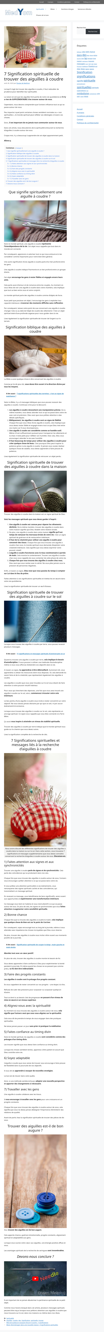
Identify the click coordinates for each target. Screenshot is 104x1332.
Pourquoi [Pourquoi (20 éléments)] (79, 66)
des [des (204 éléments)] (84, 55)
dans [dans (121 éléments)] (79, 55)
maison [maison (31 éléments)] (79, 61)
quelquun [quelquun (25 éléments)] (85, 66)
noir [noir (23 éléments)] (90, 64)
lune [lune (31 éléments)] (94, 58)
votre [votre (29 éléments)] (82, 96)
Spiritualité (42, 9)
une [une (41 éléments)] (98, 94)
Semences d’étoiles (84, 9)
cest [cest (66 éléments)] (87, 51)
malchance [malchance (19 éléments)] (85, 61)
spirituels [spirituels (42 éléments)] (95, 88)
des (19, 1320)
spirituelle (34, 1320)
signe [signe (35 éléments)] (87, 69)
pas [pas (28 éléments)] (92, 64)
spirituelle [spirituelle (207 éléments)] (89, 80)
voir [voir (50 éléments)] (78, 96)
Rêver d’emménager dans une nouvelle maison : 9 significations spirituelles (32, 1325)
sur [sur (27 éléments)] (87, 91)
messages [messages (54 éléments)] (81, 64)
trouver (41, 1320)
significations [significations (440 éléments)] (86, 76)
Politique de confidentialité (91, 2)
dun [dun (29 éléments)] (88, 55)
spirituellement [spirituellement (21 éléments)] (81, 84)
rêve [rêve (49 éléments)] (78, 69)
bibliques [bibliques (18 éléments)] (79, 52)
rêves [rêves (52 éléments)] (83, 69)
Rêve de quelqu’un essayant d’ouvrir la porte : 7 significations (27, 1323)
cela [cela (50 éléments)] (83, 52)
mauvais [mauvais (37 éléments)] (91, 61)
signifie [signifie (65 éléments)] (80, 81)
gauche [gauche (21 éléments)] (79, 58)
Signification (26, 1320)
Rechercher (81, 27)
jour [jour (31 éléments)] (82, 58)
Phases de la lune (42, 15)
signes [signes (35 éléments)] (91, 69)
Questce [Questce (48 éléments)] (91, 66)
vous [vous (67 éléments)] (86, 96)
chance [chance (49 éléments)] (92, 52)
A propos (50, 2)
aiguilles (9, 1320)
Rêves (54, 9)
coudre (15, 1320)
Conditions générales (63, 2)
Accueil (41, 2)
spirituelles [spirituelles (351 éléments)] (84, 87)
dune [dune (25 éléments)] (91, 55)
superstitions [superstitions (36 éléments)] (81, 91)
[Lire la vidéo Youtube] (35, 1278)
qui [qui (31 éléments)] (96, 66)
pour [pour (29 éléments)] (95, 64)
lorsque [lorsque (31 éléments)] (90, 58)
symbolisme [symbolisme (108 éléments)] (83, 93)
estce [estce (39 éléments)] (95, 55)
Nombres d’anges (67, 9)
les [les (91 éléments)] (85, 58)
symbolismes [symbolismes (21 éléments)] (92, 93)
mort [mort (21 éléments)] (86, 64)
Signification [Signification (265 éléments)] (84, 72)
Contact (77, 2)
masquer (19, 148)
